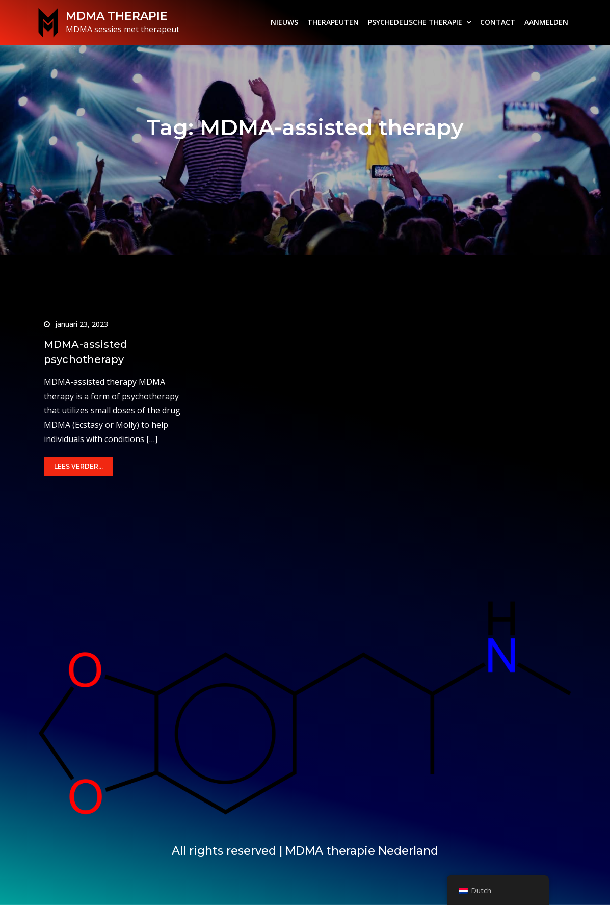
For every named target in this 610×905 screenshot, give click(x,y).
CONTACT (497, 22)
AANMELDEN (546, 22)
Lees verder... (78, 466)
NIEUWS (284, 22)
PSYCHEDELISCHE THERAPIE (415, 22)
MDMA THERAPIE (117, 16)
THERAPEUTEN (333, 22)
